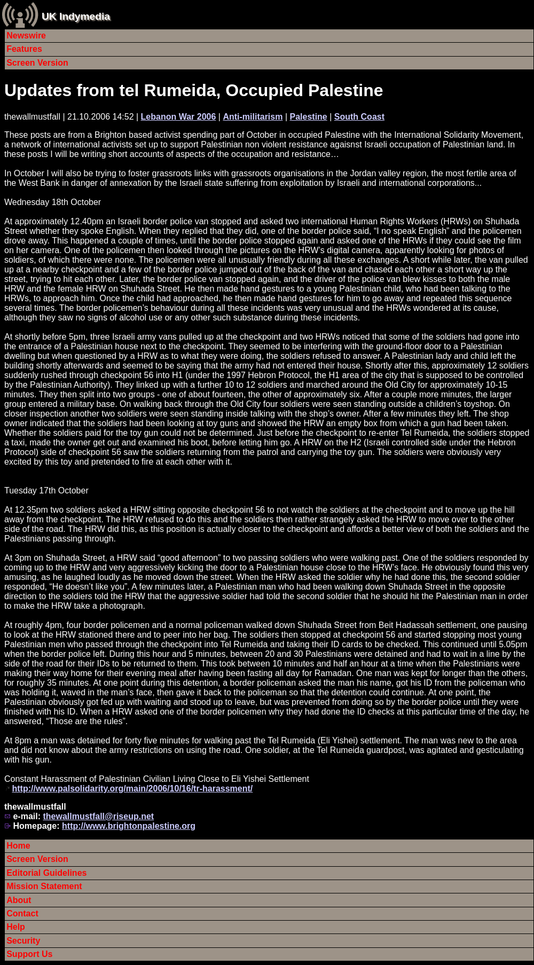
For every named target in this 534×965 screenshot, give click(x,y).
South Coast (359, 116)
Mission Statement (44, 886)
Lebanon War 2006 (178, 116)
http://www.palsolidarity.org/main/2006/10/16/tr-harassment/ (132, 788)
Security (23, 940)
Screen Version (37, 62)
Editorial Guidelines (46, 872)
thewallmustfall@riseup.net (98, 816)
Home (18, 845)
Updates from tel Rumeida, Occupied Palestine (193, 90)
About (18, 900)
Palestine (308, 116)
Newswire (26, 35)
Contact (22, 913)
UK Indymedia (76, 16)
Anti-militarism (252, 116)
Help (15, 926)
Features (24, 48)
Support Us (29, 954)
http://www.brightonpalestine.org (128, 825)
